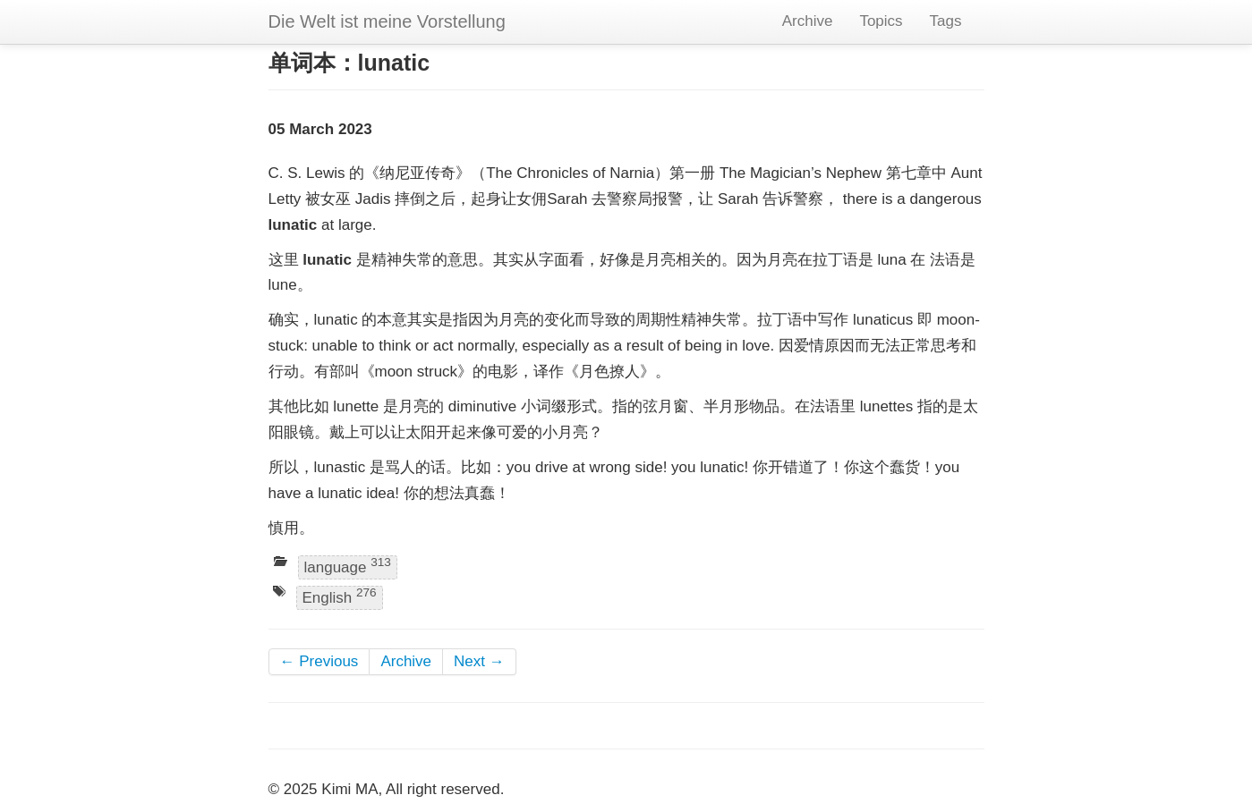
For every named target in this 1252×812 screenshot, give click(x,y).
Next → (479, 661)
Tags (946, 21)
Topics (880, 21)
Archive (807, 21)
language (347, 565)
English (339, 596)
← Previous (319, 661)
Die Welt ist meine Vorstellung (387, 21)
